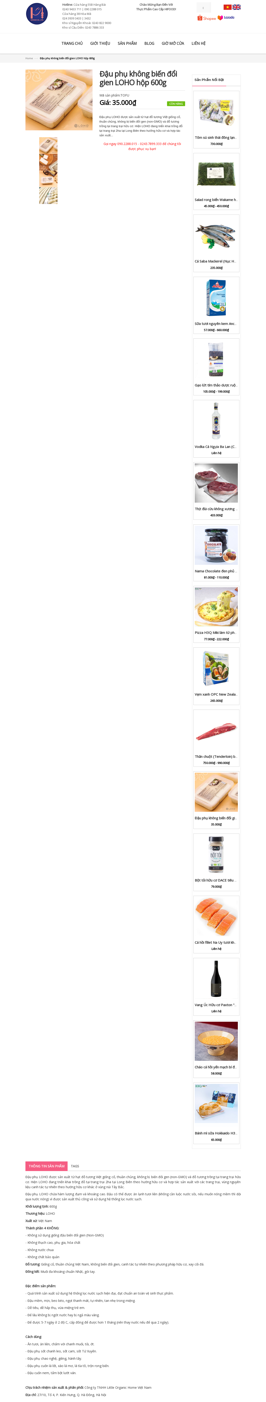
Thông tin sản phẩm (46, 1166)
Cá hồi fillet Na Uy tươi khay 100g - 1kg (225, 942)
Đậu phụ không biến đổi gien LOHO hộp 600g (230, 818)
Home (29, 58)
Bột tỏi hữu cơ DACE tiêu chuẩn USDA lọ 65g (229, 880)
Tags (75, 1166)
